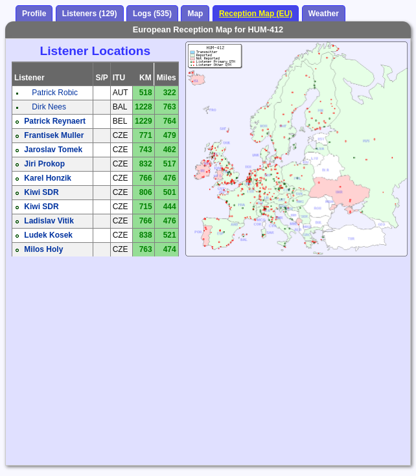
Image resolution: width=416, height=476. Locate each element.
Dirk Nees (49, 106)
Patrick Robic (55, 92)
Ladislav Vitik (48, 220)
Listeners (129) (89, 13)
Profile (34, 13)
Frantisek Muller (54, 135)
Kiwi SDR (41, 192)
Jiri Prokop (44, 163)
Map (195, 13)
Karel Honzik (47, 178)
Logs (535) (152, 13)
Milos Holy (43, 249)
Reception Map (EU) (255, 13)
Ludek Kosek (48, 235)
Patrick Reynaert (55, 121)
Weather (323, 13)
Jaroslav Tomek (53, 149)
